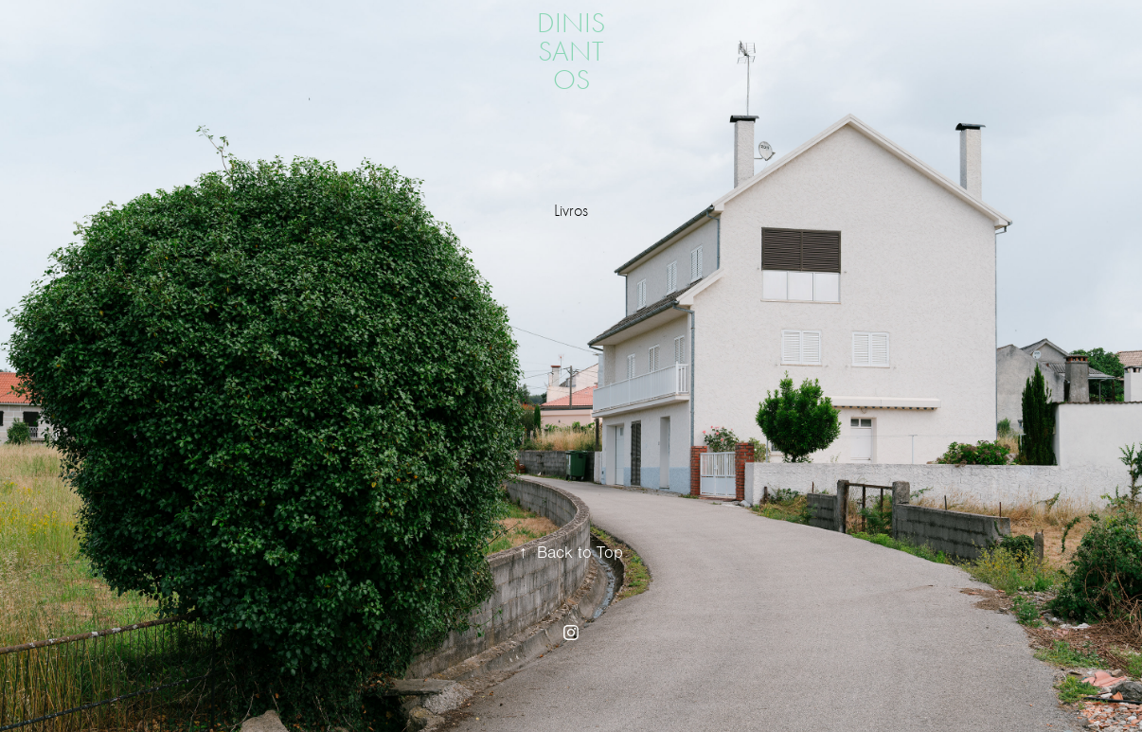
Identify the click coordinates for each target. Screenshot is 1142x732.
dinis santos (574, 52)
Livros (571, 211)
